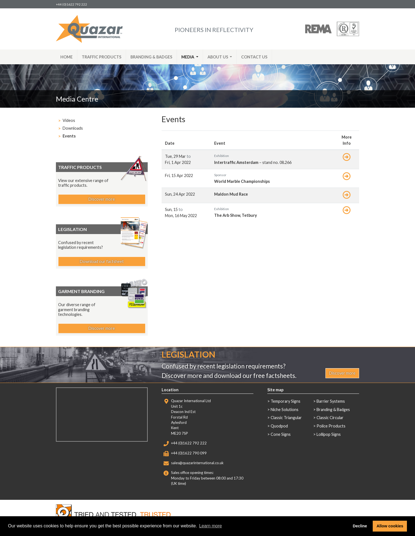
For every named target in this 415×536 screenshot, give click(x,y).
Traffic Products (101, 57)
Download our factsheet (102, 261)
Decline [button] (360, 526)
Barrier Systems (331, 401)
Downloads (73, 128)
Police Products (331, 426)
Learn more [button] (210, 525)
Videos (69, 120)
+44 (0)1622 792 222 (71, 4)
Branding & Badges (333, 409)
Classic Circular (330, 417)
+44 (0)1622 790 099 (189, 453)
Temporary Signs (285, 401)
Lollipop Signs (329, 434)
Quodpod (279, 426)
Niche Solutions (284, 409)
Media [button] (188, 57)
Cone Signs (281, 434)
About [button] (218, 57)
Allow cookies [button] (390, 526)
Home (66, 57)
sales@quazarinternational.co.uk (197, 463)
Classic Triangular (286, 417)
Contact (254, 57)
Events (69, 136)
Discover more (101, 199)
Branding (151, 57)
